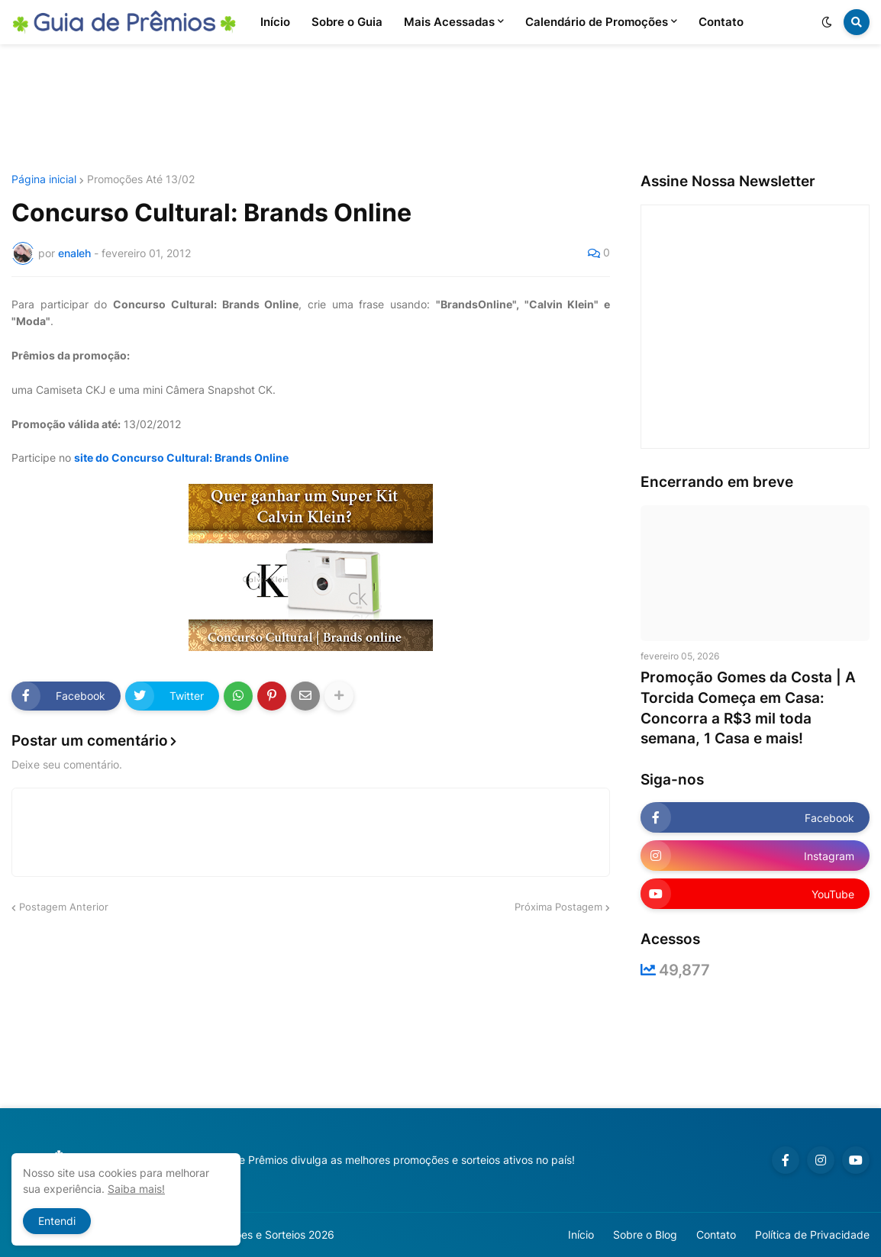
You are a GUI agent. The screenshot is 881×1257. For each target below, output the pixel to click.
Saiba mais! (136, 1188)
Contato (716, 1234)
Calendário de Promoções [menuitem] (596, 22)
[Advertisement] (440, 109)
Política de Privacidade (812, 1234)
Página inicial (43, 179)
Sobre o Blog (645, 1234)
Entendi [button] (57, 1220)
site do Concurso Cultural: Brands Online (181, 457)
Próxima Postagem (558, 907)
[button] (827, 22)
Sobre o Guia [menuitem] (346, 22)
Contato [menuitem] (721, 22)
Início (581, 1234)
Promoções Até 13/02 (141, 179)
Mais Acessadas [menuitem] (449, 22)
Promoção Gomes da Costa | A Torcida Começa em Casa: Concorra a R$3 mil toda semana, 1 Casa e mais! (748, 708)
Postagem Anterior (63, 907)
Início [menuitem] (275, 22)
